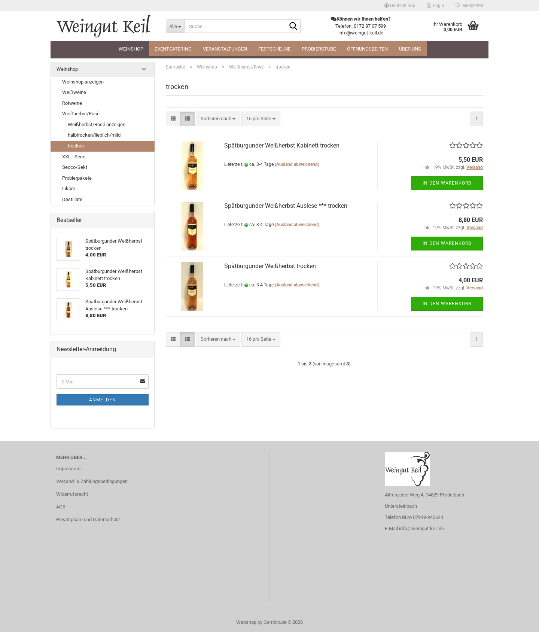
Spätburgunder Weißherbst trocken (270, 266)
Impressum (68, 468)
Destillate (72, 199)
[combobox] (218, 119)
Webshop (246, 622)
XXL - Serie (73, 156)
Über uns (410, 49)
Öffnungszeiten (367, 49)
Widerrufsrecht (72, 494)
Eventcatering (173, 49)
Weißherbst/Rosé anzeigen (96, 124)
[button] (400, 5)
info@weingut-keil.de (421, 528)
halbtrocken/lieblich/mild (94, 135)
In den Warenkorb (447, 183)
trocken (76, 146)
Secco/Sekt (74, 167)
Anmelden (102, 399)
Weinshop (131, 49)
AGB (61, 507)
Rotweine (72, 103)
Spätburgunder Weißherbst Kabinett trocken (281, 145)
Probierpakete (77, 178)
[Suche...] (175, 26)
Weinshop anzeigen (83, 82)
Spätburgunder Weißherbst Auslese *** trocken (285, 205)
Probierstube (319, 49)
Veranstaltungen (225, 49)
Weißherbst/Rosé (81, 113)
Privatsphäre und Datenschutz (88, 519)
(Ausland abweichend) (297, 164)
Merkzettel (469, 5)
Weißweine (74, 92)
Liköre (68, 188)
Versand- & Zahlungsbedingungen (92, 481)
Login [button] (435, 5)
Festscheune (274, 49)
